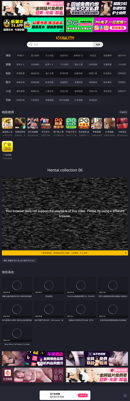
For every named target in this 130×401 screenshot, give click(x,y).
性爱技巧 (122, 91)
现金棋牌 (107, 55)
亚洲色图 (35, 82)
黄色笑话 (107, 91)
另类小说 (93, 91)
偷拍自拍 (35, 73)
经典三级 (93, 73)
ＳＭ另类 (122, 64)
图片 (8, 82)
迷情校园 (79, 91)
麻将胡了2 (78, 55)
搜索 (98, 44)
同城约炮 (21, 100)
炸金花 (93, 55)
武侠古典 (64, 91)
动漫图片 (64, 82)
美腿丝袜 (79, 82)
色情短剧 (93, 100)
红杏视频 (79, 100)
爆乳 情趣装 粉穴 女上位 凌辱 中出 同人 (19, 260)
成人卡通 (49, 73)
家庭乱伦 (35, 91)
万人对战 (49, 55)
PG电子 (20, 55)
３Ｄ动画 (64, 64)
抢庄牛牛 (122, 55)
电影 (8, 73)
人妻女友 (49, 91)
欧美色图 (49, 82)
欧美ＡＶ (49, 64)
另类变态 (122, 73)
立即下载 (82, 395)
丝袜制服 (93, 64)
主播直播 (107, 64)
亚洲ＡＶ (21, 64)
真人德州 (35, 55)
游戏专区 (64, 55)
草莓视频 (49, 100)
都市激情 (21, 91)
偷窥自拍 (21, 82)
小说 (8, 91)
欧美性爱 (64, 73)
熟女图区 (107, 82)
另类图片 (122, 82)
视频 (8, 64)
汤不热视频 (64, 100)
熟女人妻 (79, 64)
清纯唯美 (93, 82)
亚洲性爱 (21, 73)
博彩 (8, 55)
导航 (8, 100)
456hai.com (65, 38)
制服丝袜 (79, 73)
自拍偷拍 (35, 64)
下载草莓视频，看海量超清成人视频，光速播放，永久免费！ (84, 252)
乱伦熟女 (107, 73)
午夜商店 (35, 100)
